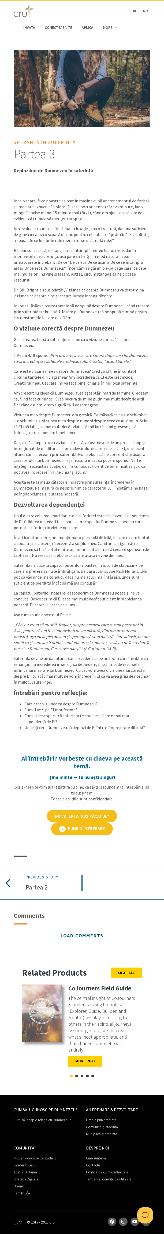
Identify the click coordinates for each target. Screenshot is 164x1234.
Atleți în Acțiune (25, 1172)
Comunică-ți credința (102, 1126)
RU (135, 10)
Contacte (93, 1165)
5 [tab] (92, 1076)
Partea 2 (37, 887)
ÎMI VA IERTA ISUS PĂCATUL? (82, 816)
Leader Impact (25, 1165)
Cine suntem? (96, 1158)
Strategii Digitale (26, 1179)
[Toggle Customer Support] (145, 1215)
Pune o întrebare (82, 829)
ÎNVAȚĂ (29, 27)
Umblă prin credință (101, 1119)
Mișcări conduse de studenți (35, 1158)
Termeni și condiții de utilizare (108, 1179)
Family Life (22, 1193)
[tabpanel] (82, 1028)
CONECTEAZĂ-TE (58, 27)
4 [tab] (87, 1076)
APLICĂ (87, 27)
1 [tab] (71, 1076)
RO (145, 10)
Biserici (19, 1186)
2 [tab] (76, 1076)
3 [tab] (82, 1076)
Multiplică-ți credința (101, 1133)
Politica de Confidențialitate (107, 1172)
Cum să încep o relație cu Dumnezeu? (42, 1119)
